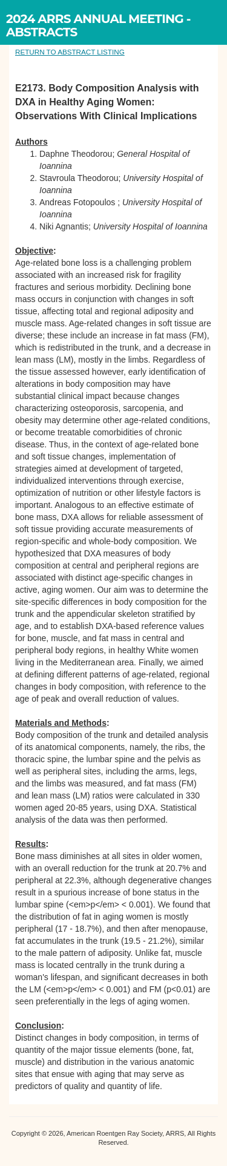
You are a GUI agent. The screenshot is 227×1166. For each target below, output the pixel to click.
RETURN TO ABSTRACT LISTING (70, 52)
